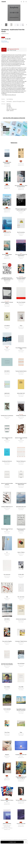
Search (21, 2)
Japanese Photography (17, 101)
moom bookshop (3, 2)
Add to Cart (12, 44)
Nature (23, 101)
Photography (9, 101)
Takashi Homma (4, 33)
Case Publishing (10, 99)
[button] (26, 24)
